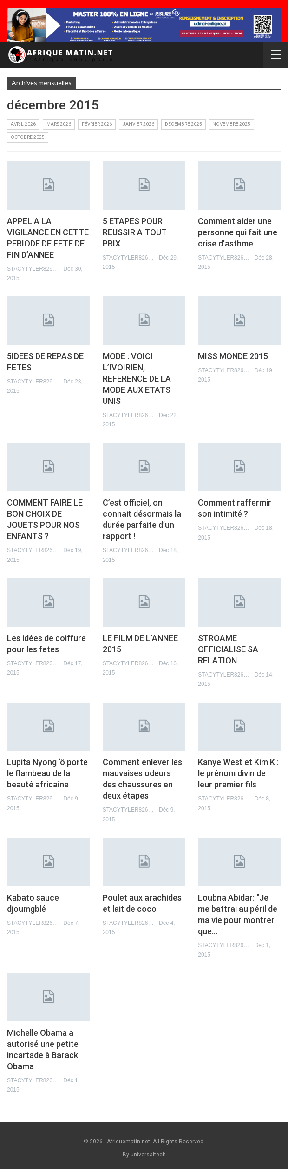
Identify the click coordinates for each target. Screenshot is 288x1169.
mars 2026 (58, 124)
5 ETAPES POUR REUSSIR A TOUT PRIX (135, 232)
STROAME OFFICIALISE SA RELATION (228, 649)
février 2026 (97, 124)
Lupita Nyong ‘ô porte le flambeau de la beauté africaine (47, 773)
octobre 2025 (28, 137)
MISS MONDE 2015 (233, 356)
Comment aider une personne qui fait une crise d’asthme (237, 232)
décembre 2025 (183, 124)
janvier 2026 (138, 124)
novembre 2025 (231, 124)
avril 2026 (23, 124)
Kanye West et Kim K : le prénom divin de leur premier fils (238, 773)
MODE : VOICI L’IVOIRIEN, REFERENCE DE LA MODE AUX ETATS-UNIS (138, 378)
